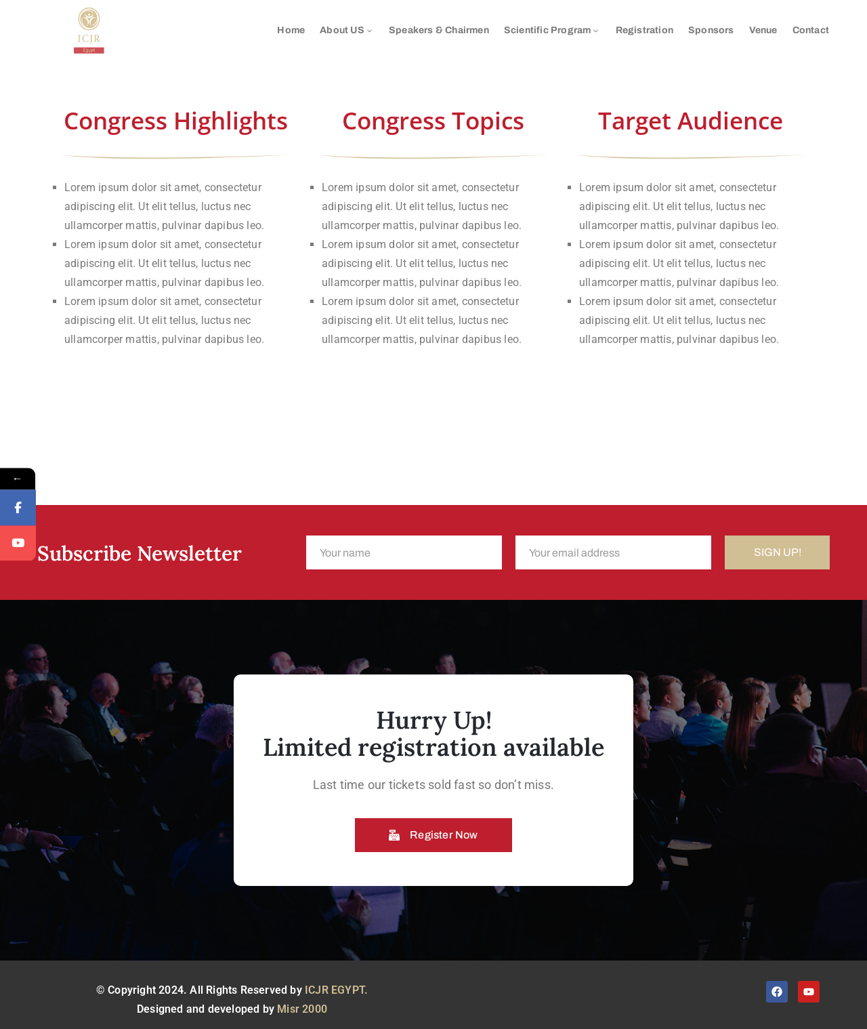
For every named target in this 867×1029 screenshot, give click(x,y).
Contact (810, 30)
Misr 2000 (302, 1009)
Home (291, 30)
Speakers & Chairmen (439, 30)
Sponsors (711, 30)
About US (347, 30)
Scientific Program (552, 30)
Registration (644, 30)
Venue (763, 30)
